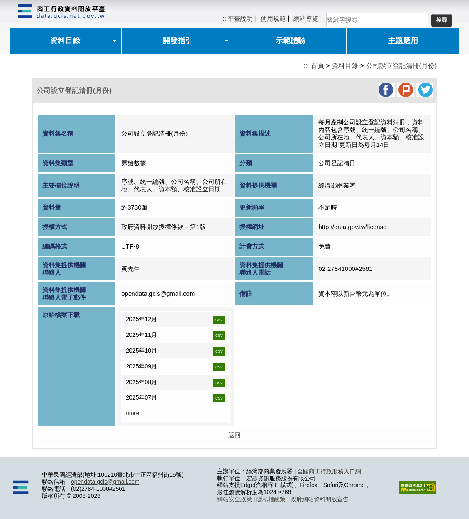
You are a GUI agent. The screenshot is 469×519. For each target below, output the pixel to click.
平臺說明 (240, 18)
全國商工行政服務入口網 (329, 471)
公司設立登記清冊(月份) (401, 65)
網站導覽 (305, 18)
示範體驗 (290, 41)
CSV (219, 320)
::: (223, 18)
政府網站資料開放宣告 (320, 499)
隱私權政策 (271, 499)
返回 (234, 435)
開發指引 (178, 41)
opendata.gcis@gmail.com (105, 481)
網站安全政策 (234, 499)
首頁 (317, 65)
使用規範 (273, 18)
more (132, 413)
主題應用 (403, 41)
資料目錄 (65, 41)
